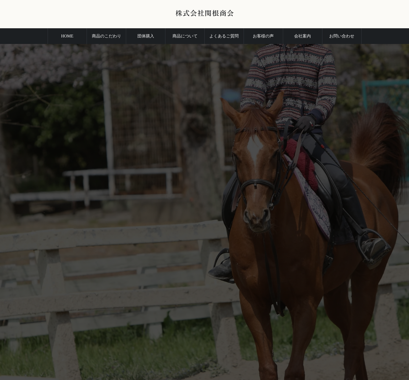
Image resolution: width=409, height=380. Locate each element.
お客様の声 (263, 36)
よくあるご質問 (224, 36)
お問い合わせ (341, 36)
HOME (67, 36)
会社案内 (302, 36)
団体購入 (145, 36)
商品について (185, 36)
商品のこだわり (106, 36)
